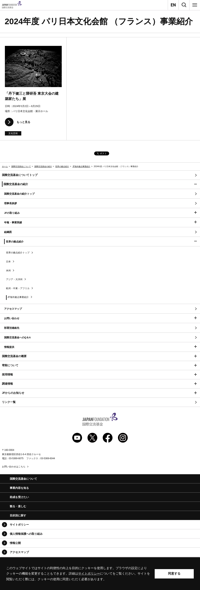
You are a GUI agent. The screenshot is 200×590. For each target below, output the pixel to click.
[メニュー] (194, 5)
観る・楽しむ (18, 506)
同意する (174, 573)
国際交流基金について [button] (23, 478)
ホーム (5, 166)
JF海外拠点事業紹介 (81, 166)
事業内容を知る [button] (19, 487)
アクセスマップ (19, 552)
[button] (100, 184)
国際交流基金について (21, 166)
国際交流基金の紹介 (43, 166)
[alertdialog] (100, 573)
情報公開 (15, 543)
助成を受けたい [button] (19, 497)
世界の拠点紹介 (62, 166)
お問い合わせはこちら (13, 466)
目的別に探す (18, 515)
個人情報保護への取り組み (26, 533)
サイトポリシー (19, 524)
